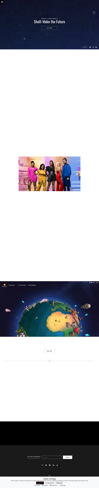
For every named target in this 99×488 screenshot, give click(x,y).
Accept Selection (50, 483)
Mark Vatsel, (44, 18)
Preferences (53, 485)
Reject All (59, 483)
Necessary (37, 485)
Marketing (62, 485)
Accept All (40, 483)
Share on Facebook (93, 47)
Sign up (68, 457)
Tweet (90, 47)
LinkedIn (96, 47)
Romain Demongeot (53, 18)
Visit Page (85, 47)
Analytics (45, 485)
